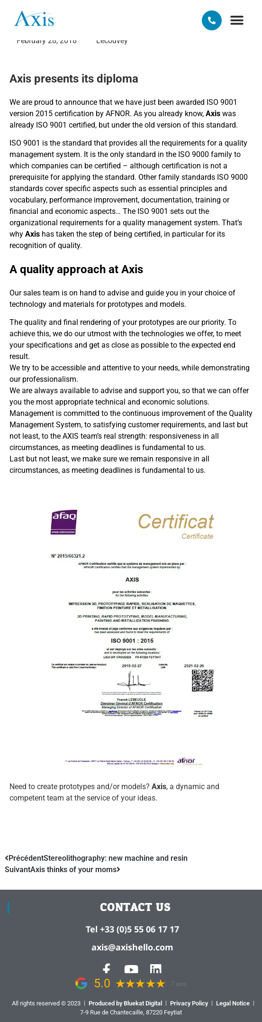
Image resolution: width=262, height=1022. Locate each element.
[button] (237, 20)
